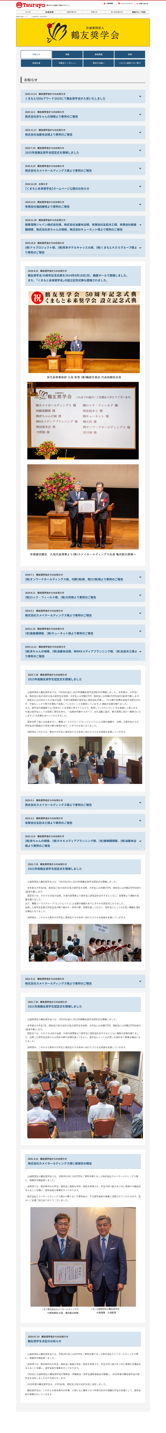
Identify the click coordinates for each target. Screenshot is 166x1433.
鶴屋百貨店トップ (21, 17)
